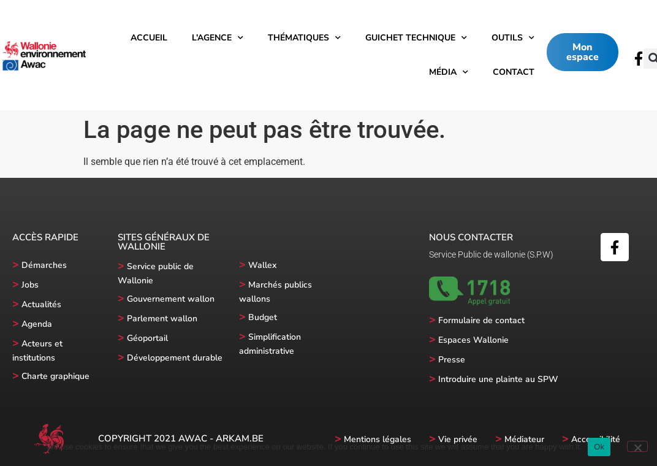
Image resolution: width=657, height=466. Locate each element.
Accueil (149, 38)
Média (448, 72)
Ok (599, 446)
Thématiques (304, 38)
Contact (513, 72)
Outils (513, 38)
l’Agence (217, 38)
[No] (637, 446)
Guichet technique (416, 38)
